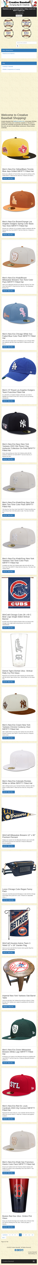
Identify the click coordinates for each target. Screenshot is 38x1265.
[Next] (3, 1237)
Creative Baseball (8, 1261)
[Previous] (5, 1234)
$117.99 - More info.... (8, 900)
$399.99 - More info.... (8, 1006)
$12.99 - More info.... (8, 1227)
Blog (3, 63)
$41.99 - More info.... (8, 290)
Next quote (19, 15)
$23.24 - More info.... (8, 627)
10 (26, 1234)
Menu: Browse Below (7, 50)
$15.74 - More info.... (8, 952)
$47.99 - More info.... (8, 738)
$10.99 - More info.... (8, 846)
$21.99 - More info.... (8, 681)
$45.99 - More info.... (8, 1119)
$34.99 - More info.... (8, 401)
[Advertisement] (19, 93)
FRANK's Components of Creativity (11, 69)
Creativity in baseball (7, 66)
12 (32, 1234)
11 (29, 1234)
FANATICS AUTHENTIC (8, 53)
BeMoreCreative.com (19, 121)
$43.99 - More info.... (8, 178)
